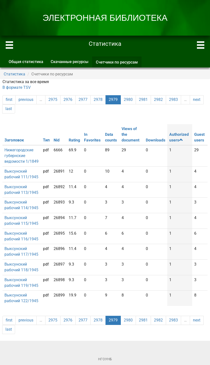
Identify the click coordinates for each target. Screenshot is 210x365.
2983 (173, 99)
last (8, 108)
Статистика (14, 74)
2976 (67, 99)
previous (26, 99)
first (9, 99)
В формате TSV (16, 87)
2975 (52, 99)
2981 (143, 99)
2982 (158, 99)
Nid (57, 140)
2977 (83, 99)
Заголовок (14, 140)
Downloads (155, 140)
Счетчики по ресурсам (119, 64)
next (196, 99)
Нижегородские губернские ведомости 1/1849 (21, 156)
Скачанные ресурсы (69, 61)
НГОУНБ (105, 359)
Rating (74, 140)
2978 (98, 99)
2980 (128, 99)
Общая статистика (26, 61)
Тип (46, 140)
